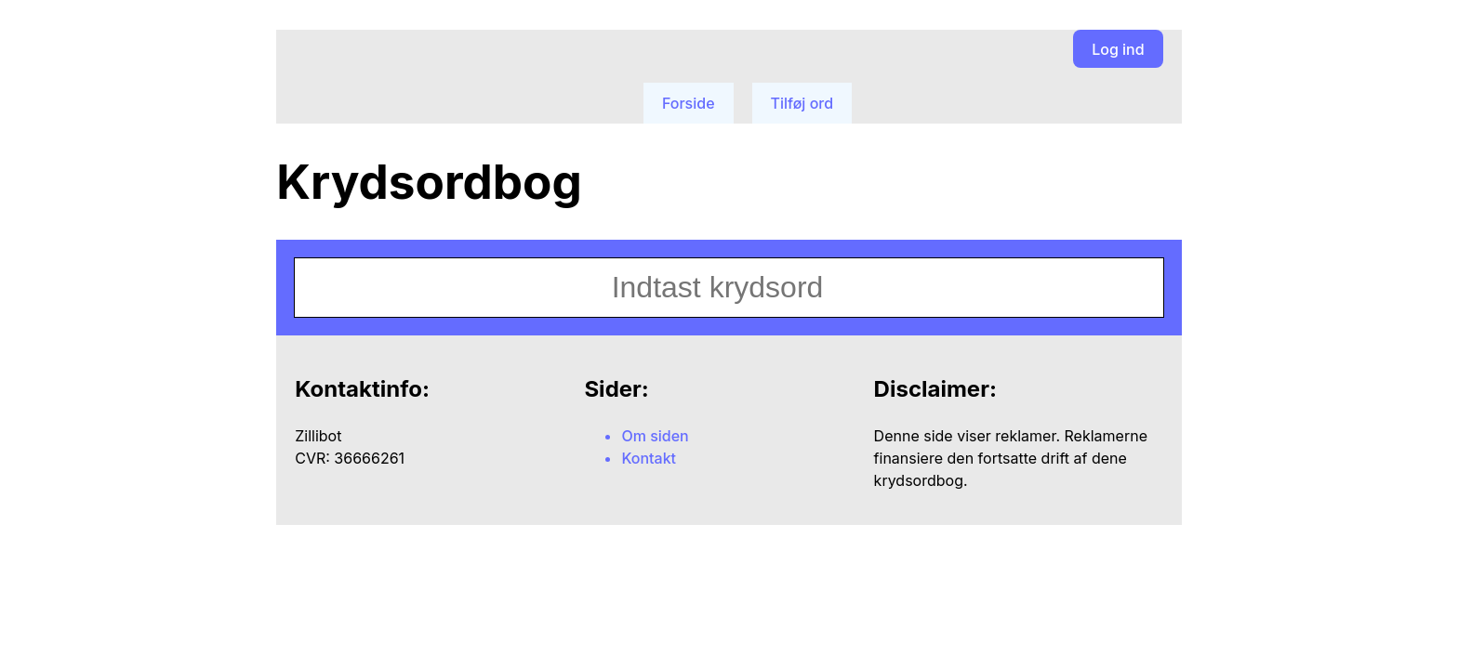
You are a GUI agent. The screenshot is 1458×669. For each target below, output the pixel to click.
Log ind (1118, 49)
